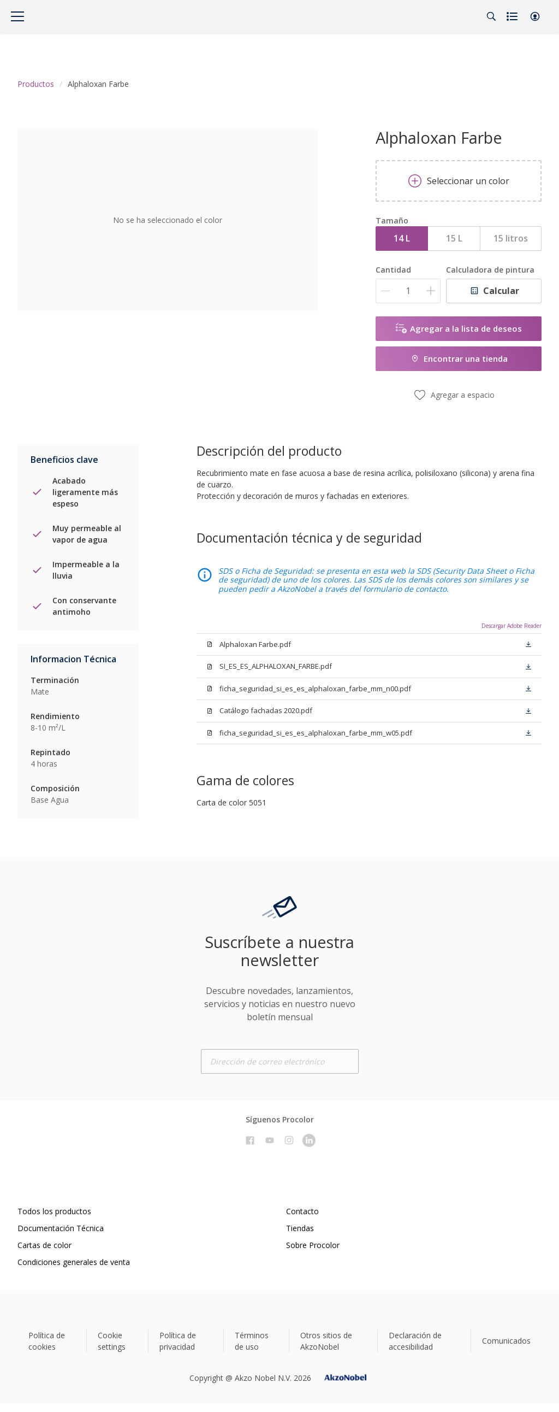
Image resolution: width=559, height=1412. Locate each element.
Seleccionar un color (458, 180)
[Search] (491, 16)
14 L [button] (402, 238)
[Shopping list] (513, 16)
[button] (535, 16)
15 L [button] (454, 238)
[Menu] (17, 16)
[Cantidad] (408, 291)
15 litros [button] (510, 238)
